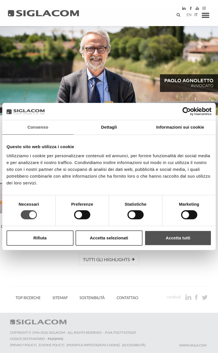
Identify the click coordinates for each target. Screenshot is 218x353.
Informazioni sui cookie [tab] (180, 127)
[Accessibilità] (134, 344)
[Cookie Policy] (52, 344)
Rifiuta (40, 237)
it (194, 15)
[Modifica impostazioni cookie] (94, 344)
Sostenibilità (92, 297)
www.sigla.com (193, 345)
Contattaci (128, 297)
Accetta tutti (178, 237)
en (187, 15)
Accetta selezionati (109, 237)
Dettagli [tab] (109, 127)
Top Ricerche (28, 297)
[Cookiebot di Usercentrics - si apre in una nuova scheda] (186, 111)
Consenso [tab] (38, 127)
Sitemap (60, 297)
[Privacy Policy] (23, 344)
